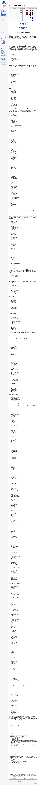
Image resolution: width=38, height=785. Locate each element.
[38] (36, 686)
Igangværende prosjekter (3, 44)
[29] (15, 594)
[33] (16, 627)
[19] (17, 318)
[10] (20, 174)
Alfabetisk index (3, 19)
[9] (15, 153)
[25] (13, 433)
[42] (19, 719)
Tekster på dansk (27, 778)
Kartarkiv (2, 35)
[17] (14, 304)
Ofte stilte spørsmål (3, 48)
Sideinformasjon (3, 55)
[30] (19, 594)
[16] (15, 293)
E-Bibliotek (2, 33)
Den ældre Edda (23, 23)
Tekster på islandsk (3, 15)
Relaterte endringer (3, 52)
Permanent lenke (3, 54)
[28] (17, 539)
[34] (17, 675)
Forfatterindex (3, 23)
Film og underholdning (4, 38)
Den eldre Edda (21, 778)
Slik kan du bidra (3, 65)
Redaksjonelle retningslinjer (3, 45)
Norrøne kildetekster (3, 11)
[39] (15, 708)
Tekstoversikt (2, 20)
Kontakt (2, 47)
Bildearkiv (2, 34)
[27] (15, 478)
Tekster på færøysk (3, 16)
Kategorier (10, 778)
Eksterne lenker (3, 59)
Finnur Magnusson (23, 28)
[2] (36, 67)
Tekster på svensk (3, 14)
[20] (13, 328)
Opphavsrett (2, 46)
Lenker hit (2, 51)
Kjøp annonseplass (3, 62)
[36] (18, 680)
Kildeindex (2, 21)
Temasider (2, 22)
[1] (16, 55)
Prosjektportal (3, 42)
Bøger (2, 36)
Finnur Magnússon (33, 778)
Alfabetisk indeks (15, 778)
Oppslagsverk (3, 58)
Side (9, 3)
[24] (13, 431)
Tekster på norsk (3, 13)
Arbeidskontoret (3, 41)
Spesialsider (2, 53)
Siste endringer (3, 24)
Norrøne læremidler (3, 37)
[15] (28, 281)
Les (28, 3)
